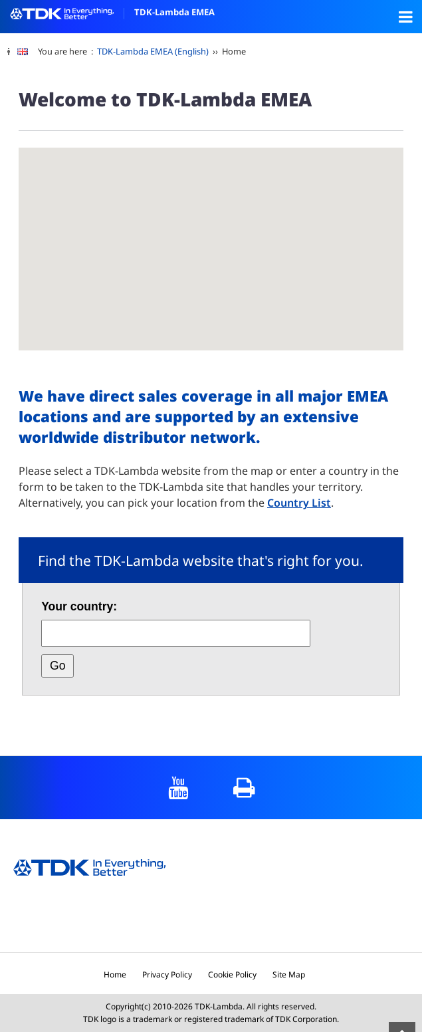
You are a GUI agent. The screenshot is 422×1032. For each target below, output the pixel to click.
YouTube (178, 787)
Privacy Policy (167, 974)
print (244, 787)
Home (115, 974)
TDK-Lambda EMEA (112, 12)
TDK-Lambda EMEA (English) (153, 51)
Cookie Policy (232, 974)
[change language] (27, 52)
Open (405, 16)
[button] (89, 225)
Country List (299, 502)
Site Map (288, 974)
